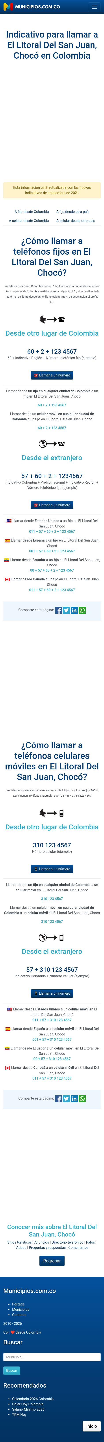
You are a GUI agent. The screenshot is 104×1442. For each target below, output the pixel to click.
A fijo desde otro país (72, 212)
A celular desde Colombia (29, 221)
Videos (20, 1248)
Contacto (19, 1315)
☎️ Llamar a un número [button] (52, 375)
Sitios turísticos (19, 1242)
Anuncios (41, 1242)
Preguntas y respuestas (47, 1248)
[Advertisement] (52, 125)
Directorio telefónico (67, 1242)
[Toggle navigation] (94, 6)
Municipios (20, 1309)
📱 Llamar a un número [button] (52, 869)
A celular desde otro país (75, 221)
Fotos (90, 1242)
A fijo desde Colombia (32, 212)
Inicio (91, 1426)
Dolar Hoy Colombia (27, 1404)
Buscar (11, 1370)
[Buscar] (52, 1357)
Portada (18, 1304)
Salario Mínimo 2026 (28, 1409)
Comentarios (78, 1248)
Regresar (52, 1261)
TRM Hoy (19, 1415)
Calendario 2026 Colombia (33, 1399)
